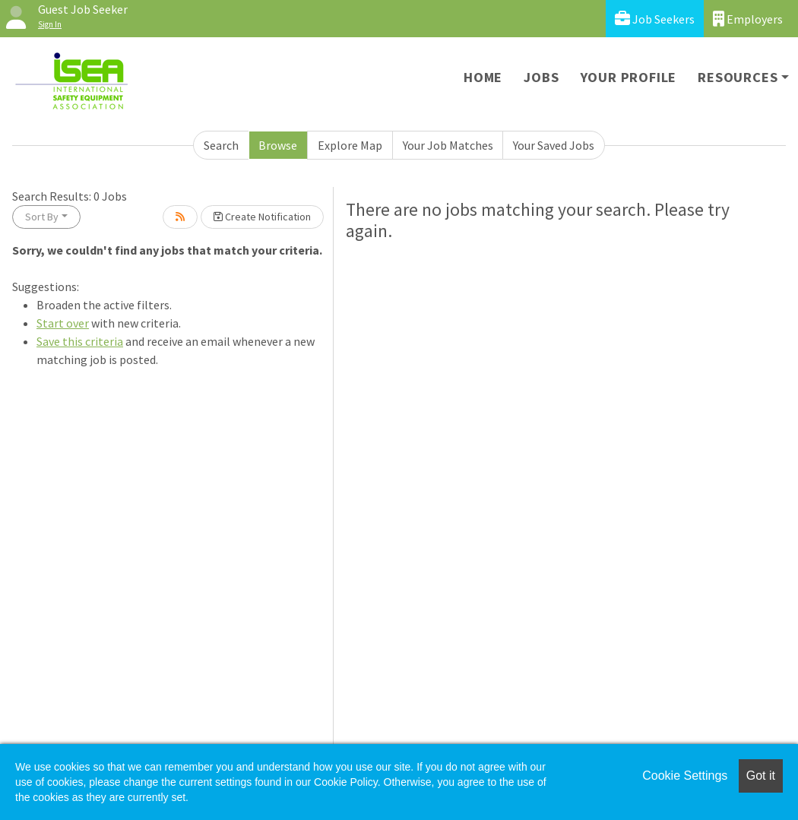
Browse (277, 145)
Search (221, 145)
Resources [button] (737, 77)
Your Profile (629, 77)
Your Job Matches (448, 145)
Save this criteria (79, 341)
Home (483, 77)
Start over (62, 323)
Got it (760, 775)
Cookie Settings (684, 775)
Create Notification (262, 216)
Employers (748, 18)
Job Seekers (655, 18)
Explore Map (350, 145)
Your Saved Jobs (553, 145)
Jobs (541, 77)
